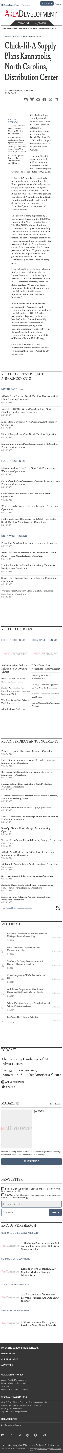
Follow (23, 23)
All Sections (58, 28)
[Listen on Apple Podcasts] (31, 1082)
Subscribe (47, 3)
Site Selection (7, 1386)
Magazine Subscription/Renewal (19, 1348)
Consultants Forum (12, 5)
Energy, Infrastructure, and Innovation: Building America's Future (31, 1072)
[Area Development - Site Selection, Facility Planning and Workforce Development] (31, 13)
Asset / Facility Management (13, 1380)
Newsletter (8, 1353)
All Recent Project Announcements (17, 908)
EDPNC (32, 313)
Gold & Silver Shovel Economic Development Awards (24, 1402)
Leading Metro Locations (12, 1409)
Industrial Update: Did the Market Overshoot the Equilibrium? (16, 159)
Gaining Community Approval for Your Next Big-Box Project (17, 149)
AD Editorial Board (49, 28)
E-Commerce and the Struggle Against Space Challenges (16, 140)
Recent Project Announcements (23, 36)
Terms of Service (55, 1449)
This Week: (31, 1196)
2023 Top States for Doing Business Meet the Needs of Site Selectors (16, 130)
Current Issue (9, 1359)
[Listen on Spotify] (31, 1087)
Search (40, 23)
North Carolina (38, 137)
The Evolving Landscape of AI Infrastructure (24, 1061)
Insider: (30, 1190)
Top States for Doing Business (14, 1412)
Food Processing (13, 461)
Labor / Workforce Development (15, 1383)
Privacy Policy (42, 1449)
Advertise (26, 5)
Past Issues (56, 1103)
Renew (58, 4)
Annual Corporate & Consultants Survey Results (22, 1405)
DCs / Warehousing (14, 536)
